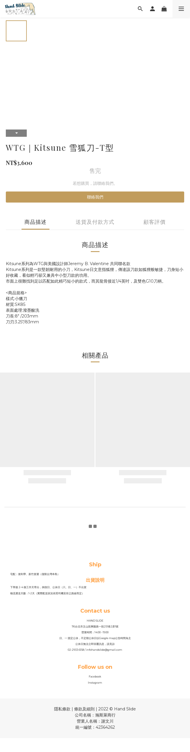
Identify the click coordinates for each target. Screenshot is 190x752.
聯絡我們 (95, 197)
